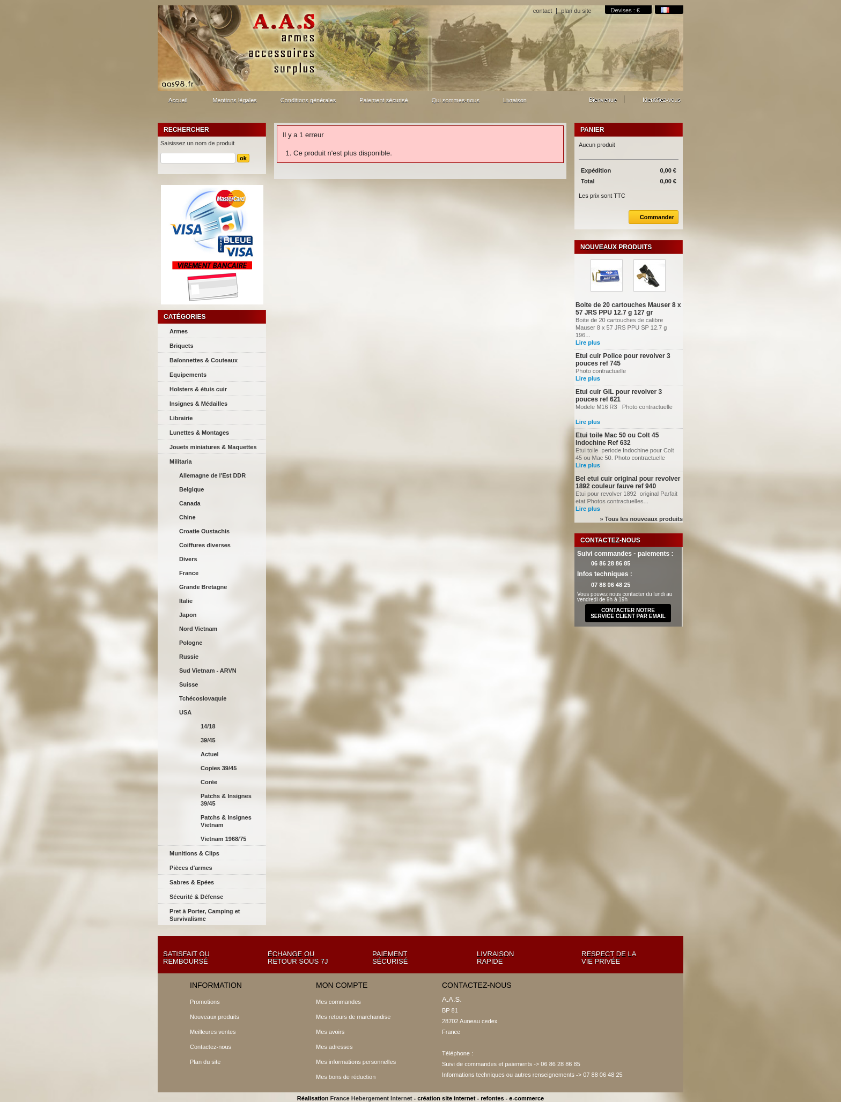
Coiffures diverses (205, 545)
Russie (188, 656)
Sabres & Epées (191, 882)
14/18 (208, 726)
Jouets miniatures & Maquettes (213, 447)
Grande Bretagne (203, 587)
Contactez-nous (210, 1047)
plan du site (576, 11)
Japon (187, 615)
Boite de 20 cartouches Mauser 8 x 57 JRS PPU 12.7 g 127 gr (628, 308)
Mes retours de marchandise (353, 1017)
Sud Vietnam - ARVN (208, 670)
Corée (209, 782)
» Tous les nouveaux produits (641, 519)
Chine (187, 517)
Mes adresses (334, 1047)
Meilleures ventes (213, 1032)
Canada (190, 503)
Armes (178, 331)
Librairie (181, 418)
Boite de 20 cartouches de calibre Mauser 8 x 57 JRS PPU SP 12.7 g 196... (622, 327)
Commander (651, 217)
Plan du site (205, 1062)
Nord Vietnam (198, 629)
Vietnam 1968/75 (223, 839)
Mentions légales (234, 100)
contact (542, 11)
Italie (186, 601)
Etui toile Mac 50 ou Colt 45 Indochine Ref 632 (617, 438)
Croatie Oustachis (204, 531)
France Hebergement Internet (371, 1098)
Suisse (188, 684)
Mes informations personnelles (356, 1062)
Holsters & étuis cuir (198, 389)
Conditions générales (308, 100)
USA (185, 712)
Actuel (210, 754)
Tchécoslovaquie (202, 698)
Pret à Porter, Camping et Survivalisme (204, 915)
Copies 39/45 (219, 768)
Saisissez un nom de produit (197, 143)
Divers (188, 559)
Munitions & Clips (194, 853)
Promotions (205, 1002)
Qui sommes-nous (455, 100)
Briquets (181, 345)
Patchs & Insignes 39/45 (226, 800)
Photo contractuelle (611, 371)
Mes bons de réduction (345, 1077)
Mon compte (341, 985)
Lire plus (588, 342)
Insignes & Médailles (198, 403)
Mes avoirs (330, 1032)
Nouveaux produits (616, 247)
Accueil (176, 103)
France (188, 573)
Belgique (191, 489)
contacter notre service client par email (628, 613)
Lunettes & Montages (199, 432)
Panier (592, 129)
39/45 (208, 740)
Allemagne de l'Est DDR (212, 475)
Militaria (180, 461)
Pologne (190, 642)
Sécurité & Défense (196, 896)
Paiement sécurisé (383, 100)
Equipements (187, 374)
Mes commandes (338, 1002)
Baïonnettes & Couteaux (203, 360)
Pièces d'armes (190, 868)
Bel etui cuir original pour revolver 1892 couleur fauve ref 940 (628, 482)
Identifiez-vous (662, 99)
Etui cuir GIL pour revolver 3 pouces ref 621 (619, 395)
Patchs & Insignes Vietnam (226, 821)
